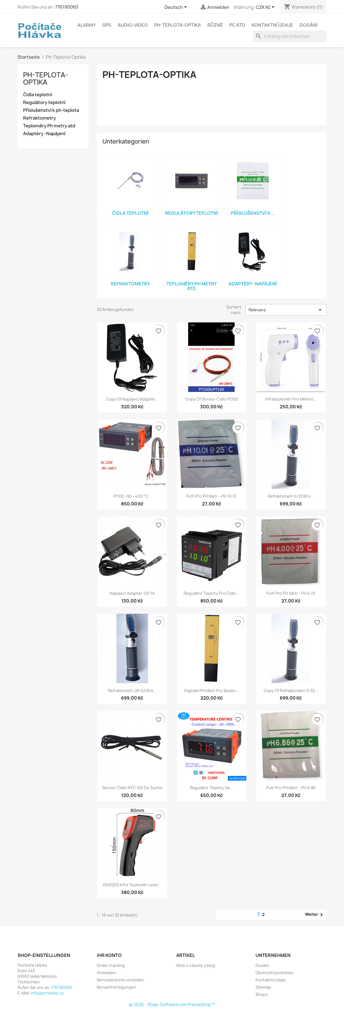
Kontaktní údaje (272, 25)
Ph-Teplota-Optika (177, 25)
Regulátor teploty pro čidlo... (211, 593)
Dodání (308, 25)
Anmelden (106, 972)
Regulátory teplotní (44, 102)
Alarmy (86, 25)
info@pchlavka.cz (47, 993)
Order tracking (111, 965)
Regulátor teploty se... (211, 787)
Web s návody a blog (195, 965)
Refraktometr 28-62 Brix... (132, 690)
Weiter (315, 914)
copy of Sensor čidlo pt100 (211, 399)
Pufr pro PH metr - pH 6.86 (291, 787)
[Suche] (289, 36)
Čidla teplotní (37, 95)
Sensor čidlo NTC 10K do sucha (132, 787)
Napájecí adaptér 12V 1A (132, 593)
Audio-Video (133, 25)
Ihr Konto (109, 955)
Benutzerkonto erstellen (120, 980)
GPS (106, 25)
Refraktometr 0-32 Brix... (291, 496)
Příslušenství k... (253, 213)
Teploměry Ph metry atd (49, 126)
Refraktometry (39, 118)
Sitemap (263, 987)
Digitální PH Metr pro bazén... (211, 690)
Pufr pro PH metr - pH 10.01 (211, 496)
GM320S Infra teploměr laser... (132, 884)
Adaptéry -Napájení (44, 134)
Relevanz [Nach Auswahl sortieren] (286, 310)
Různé (215, 25)
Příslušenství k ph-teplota (51, 110)
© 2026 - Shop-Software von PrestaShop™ (172, 1005)
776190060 (66, 7)
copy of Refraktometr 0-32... (291, 690)
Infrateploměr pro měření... (290, 399)
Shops (261, 994)
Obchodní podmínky (274, 972)
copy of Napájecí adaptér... (132, 399)
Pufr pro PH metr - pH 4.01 (290, 593)
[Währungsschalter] (266, 7)
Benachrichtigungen (116, 987)
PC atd (237, 25)
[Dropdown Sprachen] (176, 7)
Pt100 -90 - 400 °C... (132, 496)
